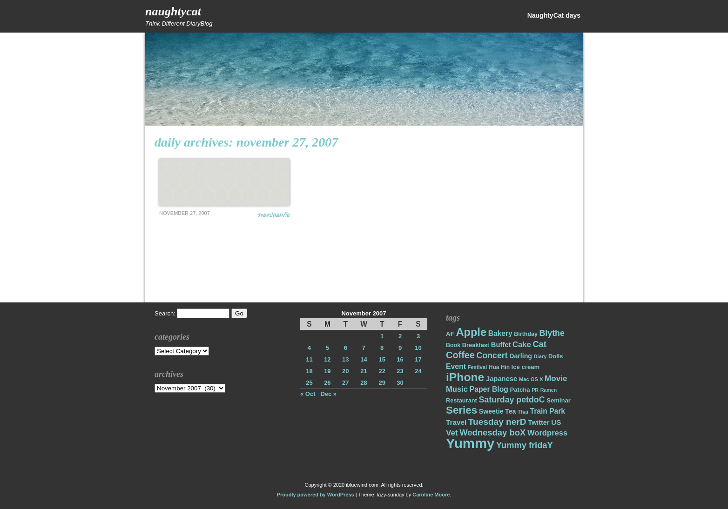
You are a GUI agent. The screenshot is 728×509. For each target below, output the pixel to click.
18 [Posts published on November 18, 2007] (309, 371)
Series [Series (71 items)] (461, 410)
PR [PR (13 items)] (535, 390)
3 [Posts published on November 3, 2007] (418, 336)
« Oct (308, 393)
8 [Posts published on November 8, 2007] (382, 347)
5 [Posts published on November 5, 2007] (327, 347)
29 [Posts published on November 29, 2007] (381, 382)
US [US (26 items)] (556, 422)
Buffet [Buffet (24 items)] (501, 344)
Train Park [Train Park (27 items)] (548, 411)
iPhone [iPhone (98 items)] (465, 377)
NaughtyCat (173, 11)
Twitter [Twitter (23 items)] (538, 422)
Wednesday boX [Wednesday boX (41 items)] (492, 432)
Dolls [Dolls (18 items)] (555, 356)
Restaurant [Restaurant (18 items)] (461, 400)
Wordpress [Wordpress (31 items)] (547, 433)
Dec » (328, 393)
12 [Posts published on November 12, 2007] (327, 359)
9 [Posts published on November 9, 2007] (400, 347)
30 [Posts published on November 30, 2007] (400, 382)
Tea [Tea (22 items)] (510, 411)
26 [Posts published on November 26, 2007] (327, 382)
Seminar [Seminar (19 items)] (558, 400)
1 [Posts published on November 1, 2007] (382, 336)
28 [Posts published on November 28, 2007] (363, 382)
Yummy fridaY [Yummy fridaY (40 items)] (524, 445)
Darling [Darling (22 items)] (520, 356)
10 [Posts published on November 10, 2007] (418, 347)
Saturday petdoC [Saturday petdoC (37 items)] (512, 399)
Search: (165, 313)
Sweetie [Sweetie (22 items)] (491, 411)
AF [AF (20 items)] (450, 333)
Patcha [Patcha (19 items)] (520, 389)
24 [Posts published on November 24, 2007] (418, 371)
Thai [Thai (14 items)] (523, 412)
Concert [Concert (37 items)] (492, 355)
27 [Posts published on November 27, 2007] (345, 382)
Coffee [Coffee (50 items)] (460, 355)
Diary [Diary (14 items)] (540, 356)
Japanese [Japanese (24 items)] (501, 378)
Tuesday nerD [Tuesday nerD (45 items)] (497, 422)
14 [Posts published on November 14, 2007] (363, 359)
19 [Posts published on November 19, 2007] (327, 371)
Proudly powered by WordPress (315, 494)
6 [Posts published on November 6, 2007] (345, 347)
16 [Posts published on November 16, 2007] (400, 359)
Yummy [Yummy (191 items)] (470, 443)
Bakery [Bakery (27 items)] (500, 333)
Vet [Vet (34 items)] (452, 433)
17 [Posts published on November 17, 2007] (418, 359)
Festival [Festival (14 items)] (477, 367)
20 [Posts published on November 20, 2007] (345, 371)
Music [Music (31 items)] (457, 389)
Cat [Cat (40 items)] (539, 344)
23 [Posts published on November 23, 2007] (400, 371)
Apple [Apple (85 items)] (471, 332)
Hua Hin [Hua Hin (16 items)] (499, 367)
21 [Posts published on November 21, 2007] (363, 371)
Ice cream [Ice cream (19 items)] (526, 366)
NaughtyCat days (553, 15)
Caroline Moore (431, 494)
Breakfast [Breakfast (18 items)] (475, 345)
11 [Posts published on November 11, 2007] (309, 359)
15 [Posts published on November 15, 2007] (381, 359)
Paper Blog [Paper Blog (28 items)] (489, 389)
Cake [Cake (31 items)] (521, 344)
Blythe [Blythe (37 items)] (552, 333)
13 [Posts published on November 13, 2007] (345, 359)
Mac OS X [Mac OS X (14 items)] (531, 379)
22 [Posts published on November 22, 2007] (381, 371)
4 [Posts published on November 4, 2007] (309, 347)
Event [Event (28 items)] (456, 366)
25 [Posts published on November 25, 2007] (309, 382)
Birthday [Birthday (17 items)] (526, 334)
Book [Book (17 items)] (453, 345)
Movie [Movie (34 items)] (556, 378)
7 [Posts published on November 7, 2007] (363, 347)
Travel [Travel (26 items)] (456, 422)
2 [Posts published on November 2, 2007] (400, 336)
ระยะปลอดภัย (273, 215)
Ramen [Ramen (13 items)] (548, 390)
